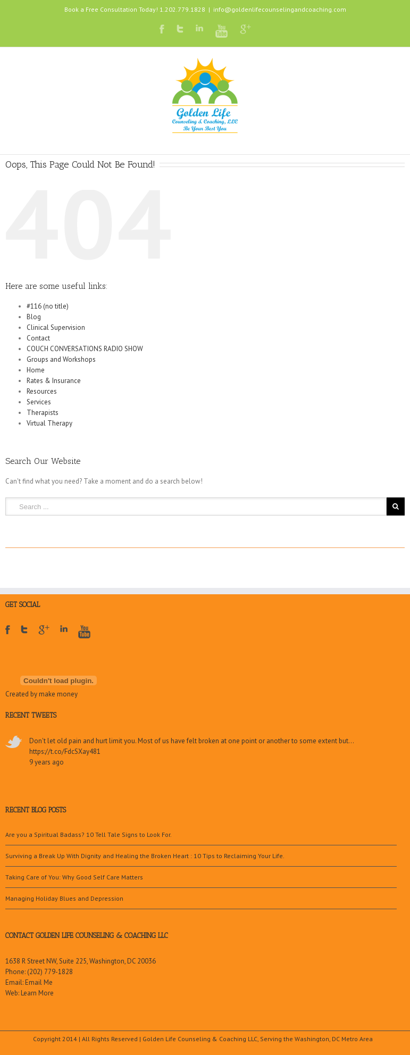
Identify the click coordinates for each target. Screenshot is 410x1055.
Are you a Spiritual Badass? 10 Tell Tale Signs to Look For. (88, 834)
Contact (38, 338)
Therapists (42, 412)
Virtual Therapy (49, 423)
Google (43, 636)
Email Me (39, 982)
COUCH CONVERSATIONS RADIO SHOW (85, 348)
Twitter (180, 28)
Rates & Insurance (54, 380)
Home (36, 370)
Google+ (245, 29)
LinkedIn (199, 27)
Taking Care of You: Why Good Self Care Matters (74, 877)
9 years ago (46, 762)
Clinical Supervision (56, 327)
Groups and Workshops (61, 359)
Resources (42, 391)
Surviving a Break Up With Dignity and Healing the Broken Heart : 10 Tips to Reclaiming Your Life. (145, 856)
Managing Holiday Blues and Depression (64, 898)
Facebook (162, 29)
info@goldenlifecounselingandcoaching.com (279, 9)
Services (39, 401)
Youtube (221, 31)
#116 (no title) (48, 306)
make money (58, 694)
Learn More (37, 993)
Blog (34, 316)
